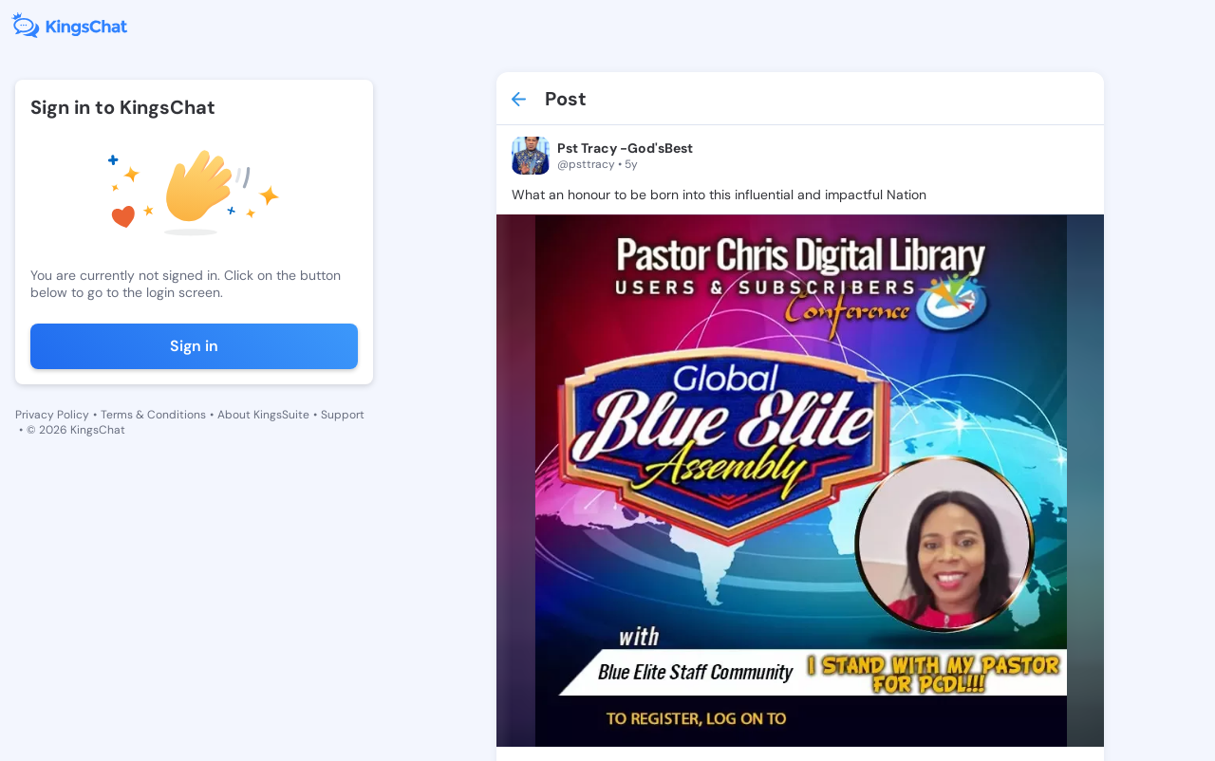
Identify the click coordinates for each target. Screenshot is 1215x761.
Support (342, 414)
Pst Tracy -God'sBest (625, 148)
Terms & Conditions (153, 414)
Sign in (194, 346)
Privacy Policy (52, 414)
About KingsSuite (263, 414)
